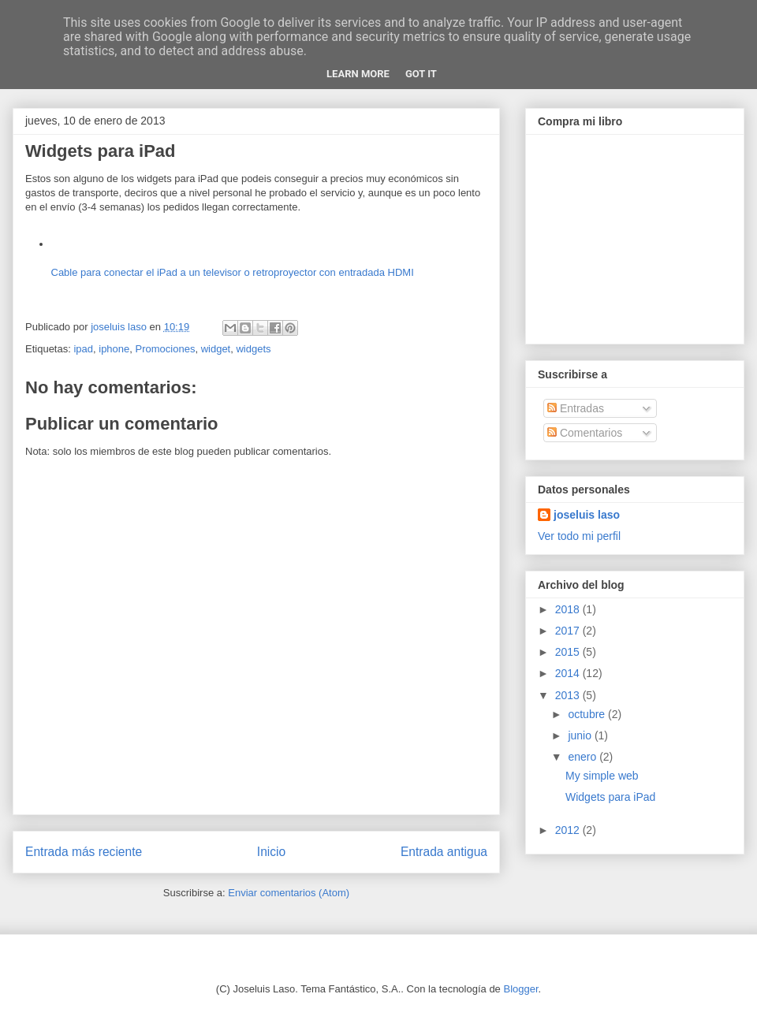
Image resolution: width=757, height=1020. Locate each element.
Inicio (271, 851)
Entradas (575, 408)
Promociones (166, 349)
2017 (569, 630)
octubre (588, 714)
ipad (83, 349)
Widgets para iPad (610, 797)
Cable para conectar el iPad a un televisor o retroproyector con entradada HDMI (232, 272)
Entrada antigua (444, 851)
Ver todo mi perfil (579, 536)
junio (581, 735)
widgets (253, 349)
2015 (569, 652)
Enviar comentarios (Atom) (288, 893)
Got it (421, 74)
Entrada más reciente (83, 851)
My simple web (602, 775)
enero (583, 756)
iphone (114, 349)
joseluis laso (587, 514)
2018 (569, 609)
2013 (569, 695)
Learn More (358, 74)
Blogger (520, 989)
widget (216, 349)
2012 (569, 830)
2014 (569, 673)
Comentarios (584, 432)
